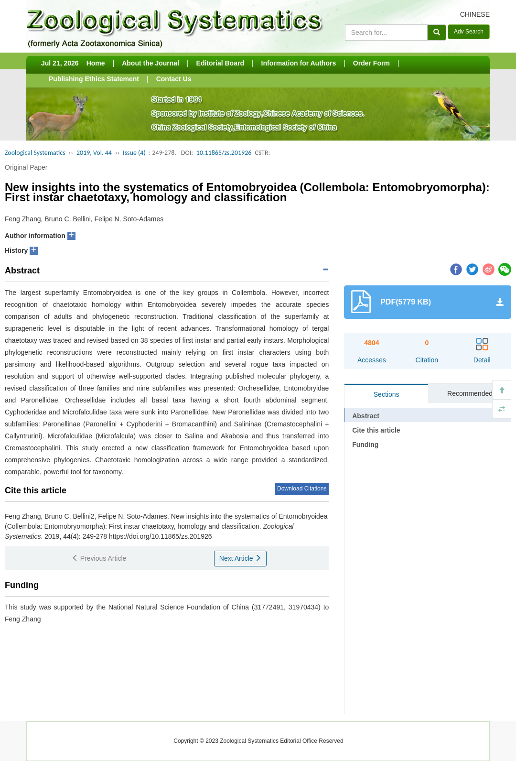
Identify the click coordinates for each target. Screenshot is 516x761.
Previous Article (99, 558)
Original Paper (26, 167)
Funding (365, 444)
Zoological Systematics (35, 153)
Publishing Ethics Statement (94, 79)
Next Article (240, 558)
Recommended (470, 393)
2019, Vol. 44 (94, 153)
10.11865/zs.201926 (224, 153)
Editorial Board (220, 63)
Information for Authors (298, 63)
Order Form (371, 63)
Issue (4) (134, 153)
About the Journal (150, 63)
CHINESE (475, 14)
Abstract (365, 416)
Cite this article (376, 430)
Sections (386, 394)
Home (95, 63)
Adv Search (469, 31)
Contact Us (174, 79)
